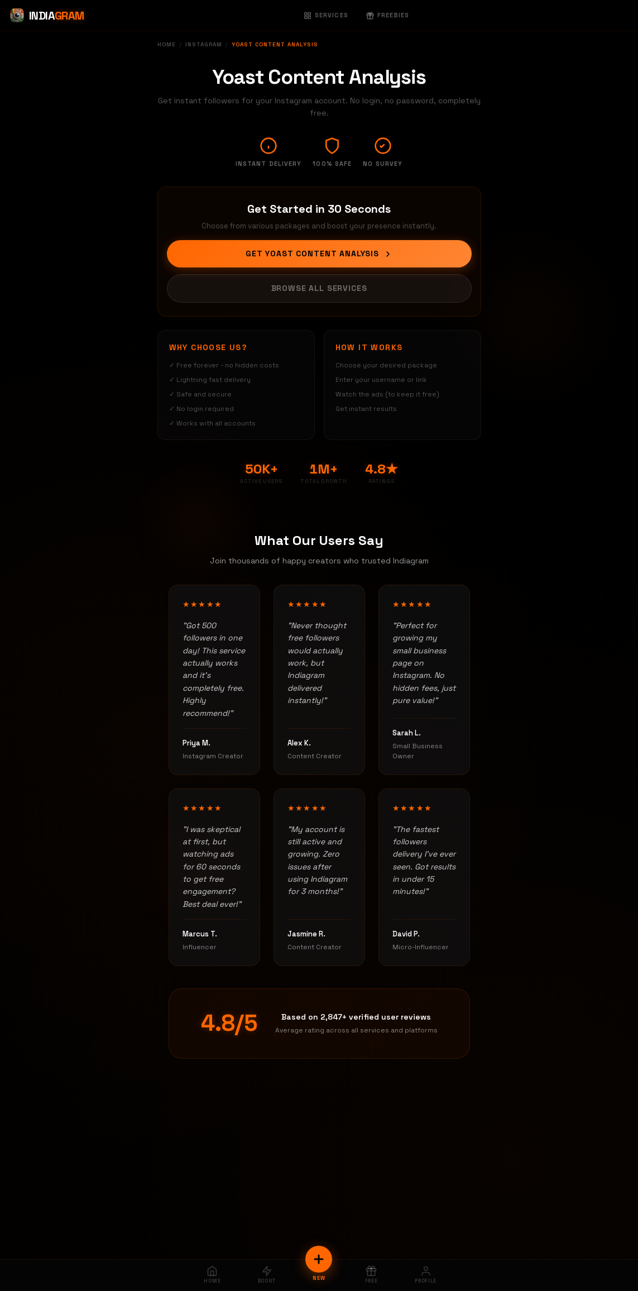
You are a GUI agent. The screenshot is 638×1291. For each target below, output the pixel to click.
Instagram (203, 44)
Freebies (388, 15)
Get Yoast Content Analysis (319, 253)
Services (326, 15)
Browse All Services (319, 288)
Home (166, 44)
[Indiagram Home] (46, 15)
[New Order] (318, 1259)
